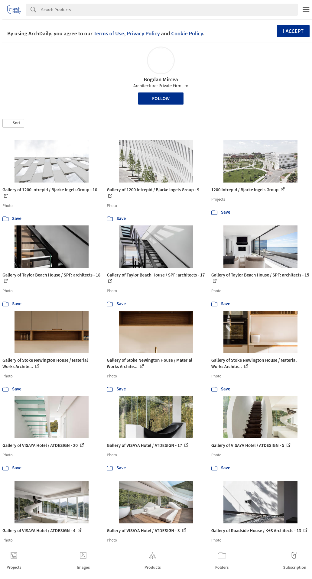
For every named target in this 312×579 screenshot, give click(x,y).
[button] (13, 123)
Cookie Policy (187, 33)
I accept (293, 31)
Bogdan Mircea (161, 79)
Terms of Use (108, 33)
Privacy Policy (143, 33)
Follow (161, 98)
